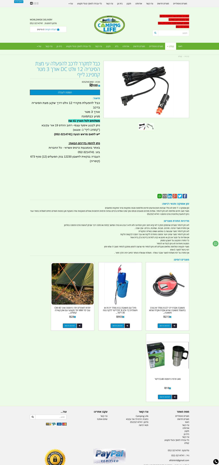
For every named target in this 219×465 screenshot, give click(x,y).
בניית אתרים (99, 463)
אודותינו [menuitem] (125, 46)
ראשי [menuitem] (180, 46)
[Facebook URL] (37, 3)
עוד (39, 46)
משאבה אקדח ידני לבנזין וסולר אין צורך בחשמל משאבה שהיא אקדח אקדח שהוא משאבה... (171, 303)
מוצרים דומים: (181, 259)
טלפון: (145, 343)
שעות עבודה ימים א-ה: (171, 395)
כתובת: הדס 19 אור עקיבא (137, 340)
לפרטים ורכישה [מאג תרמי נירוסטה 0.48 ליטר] (45, 319)
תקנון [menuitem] (108, 46)
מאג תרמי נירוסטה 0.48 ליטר (48, 300)
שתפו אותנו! (102, 340)
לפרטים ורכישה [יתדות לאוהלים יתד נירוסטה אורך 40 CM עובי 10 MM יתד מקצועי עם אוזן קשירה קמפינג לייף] (86, 319)
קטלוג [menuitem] (170, 46)
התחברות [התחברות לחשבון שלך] (19, 1)
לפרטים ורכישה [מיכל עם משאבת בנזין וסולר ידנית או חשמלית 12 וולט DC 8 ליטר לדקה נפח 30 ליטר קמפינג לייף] (127, 319)
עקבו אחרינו (100, 333)
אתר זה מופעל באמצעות (109, 463)
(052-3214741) (63, 134)
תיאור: (96, 98)
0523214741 (136, 343)
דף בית (187, 56)
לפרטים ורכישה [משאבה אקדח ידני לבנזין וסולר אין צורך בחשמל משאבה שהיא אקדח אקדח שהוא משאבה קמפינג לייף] (168, 319)
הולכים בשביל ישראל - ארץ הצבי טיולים (109, 392)
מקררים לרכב (76, 449)
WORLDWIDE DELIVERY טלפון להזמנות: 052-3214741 (43, 21)
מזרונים (66, 449)
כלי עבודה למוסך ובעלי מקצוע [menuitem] (78, 46)
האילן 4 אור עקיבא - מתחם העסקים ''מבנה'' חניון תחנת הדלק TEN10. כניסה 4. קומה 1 (166, 389)
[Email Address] (31, 3)
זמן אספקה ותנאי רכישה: (175, 203)
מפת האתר (183, 333)
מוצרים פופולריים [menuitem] (156, 46)
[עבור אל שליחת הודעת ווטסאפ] (215, 243)
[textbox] (164, 407)
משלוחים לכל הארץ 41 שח (84, 120)
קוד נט (105, 463)
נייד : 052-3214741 (180, 377)
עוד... (64, 333)
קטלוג (180, 56)
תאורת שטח (88, 449)
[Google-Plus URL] (35, 3)
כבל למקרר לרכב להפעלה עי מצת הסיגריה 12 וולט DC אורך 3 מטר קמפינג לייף (67, 69)
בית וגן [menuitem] (59, 46)
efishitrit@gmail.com (179, 382)
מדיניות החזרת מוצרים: (176, 221)
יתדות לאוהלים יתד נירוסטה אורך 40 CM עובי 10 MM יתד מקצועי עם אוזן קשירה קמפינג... (89, 303)
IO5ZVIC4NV (88, 81)
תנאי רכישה (143, 346)
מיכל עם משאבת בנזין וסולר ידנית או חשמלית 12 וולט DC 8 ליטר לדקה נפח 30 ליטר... (130, 303)
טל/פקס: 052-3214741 (178, 372)
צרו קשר (143, 333)
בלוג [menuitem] (116, 46)
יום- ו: (164, 409)
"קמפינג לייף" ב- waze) (86, 130)
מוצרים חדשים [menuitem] (139, 46)
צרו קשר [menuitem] (98, 46)
